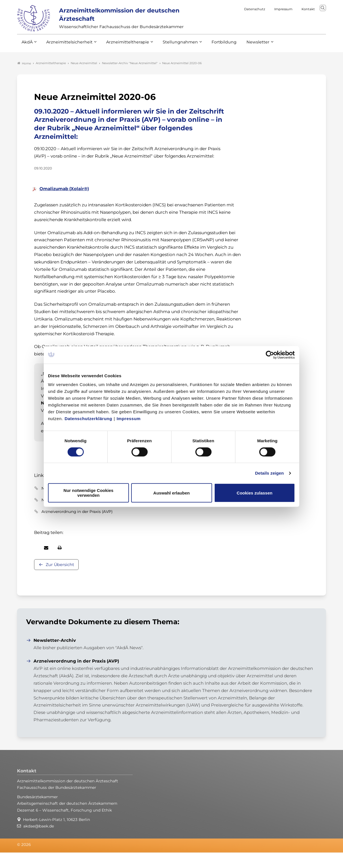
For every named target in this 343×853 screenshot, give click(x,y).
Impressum (129, 418)
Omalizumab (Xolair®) (64, 189)
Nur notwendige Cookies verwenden (89, 493)
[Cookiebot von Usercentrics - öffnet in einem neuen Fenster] (270, 354)
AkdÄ (27, 45)
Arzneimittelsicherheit (67, 45)
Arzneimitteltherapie (123, 45)
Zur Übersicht (60, 565)
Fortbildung (214, 45)
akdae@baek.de (38, 826)
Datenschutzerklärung (88, 418)
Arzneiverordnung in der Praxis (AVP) (76, 512)
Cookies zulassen (255, 493)
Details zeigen (269, 473)
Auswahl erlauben (171, 493)
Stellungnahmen (172, 45)
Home (24, 64)
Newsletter (246, 45)
